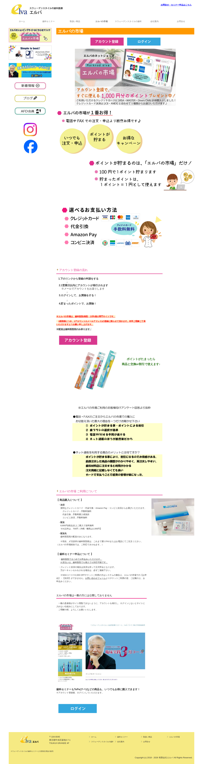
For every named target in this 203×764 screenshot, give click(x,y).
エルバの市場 (101, 21)
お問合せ (181, 21)
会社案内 (154, 21)
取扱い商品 (75, 21)
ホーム (22, 21)
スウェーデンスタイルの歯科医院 (128, 21)
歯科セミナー (48, 21)
